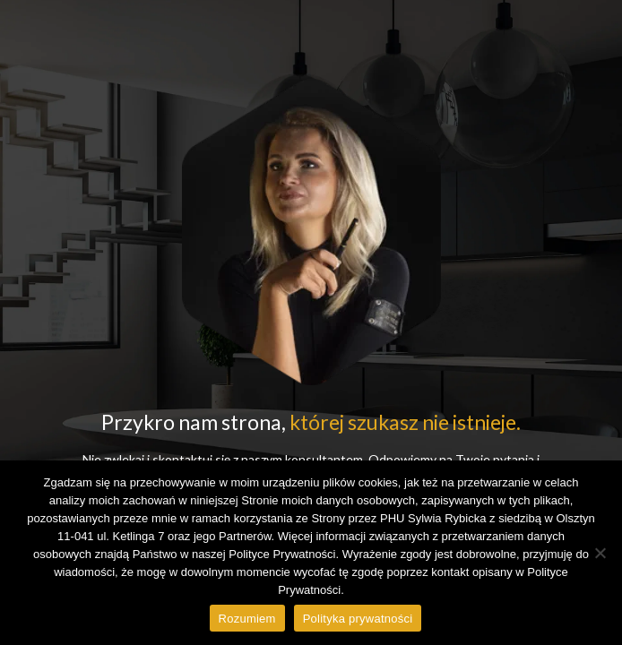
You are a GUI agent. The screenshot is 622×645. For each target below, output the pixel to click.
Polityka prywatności (358, 618)
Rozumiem (247, 618)
